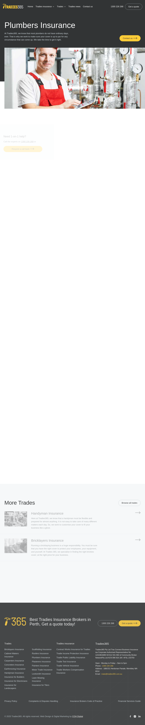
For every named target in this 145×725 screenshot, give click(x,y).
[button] (45, 6)
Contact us (88, 6)
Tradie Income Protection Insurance (72, 653)
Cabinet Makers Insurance (11, 655)
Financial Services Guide (129, 701)
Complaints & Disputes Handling (43, 701)
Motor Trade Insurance (42, 670)
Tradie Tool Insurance (66, 661)
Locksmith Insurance (41, 674)
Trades (60, 6)
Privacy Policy (10, 701)
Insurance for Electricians (15, 681)
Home (30, 6)
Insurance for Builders (14, 677)
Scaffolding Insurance (42, 649)
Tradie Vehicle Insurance (67, 666)
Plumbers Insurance (41, 657)
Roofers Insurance (40, 653)
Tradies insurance (44, 6)
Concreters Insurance (14, 665)
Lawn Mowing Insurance (38, 679)
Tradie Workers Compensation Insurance (70, 671)
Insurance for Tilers (40, 685)
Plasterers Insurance (41, 661)
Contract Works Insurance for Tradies (73, 649)
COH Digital (77, 716)
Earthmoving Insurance (14, 669)
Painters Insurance (40, 666)
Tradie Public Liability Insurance (70, 657)
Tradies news (74, 6)
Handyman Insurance (14, 673)
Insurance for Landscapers (10, 686)
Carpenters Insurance (14, 661)
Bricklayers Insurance (14, 649)
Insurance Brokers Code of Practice (86, 701)
